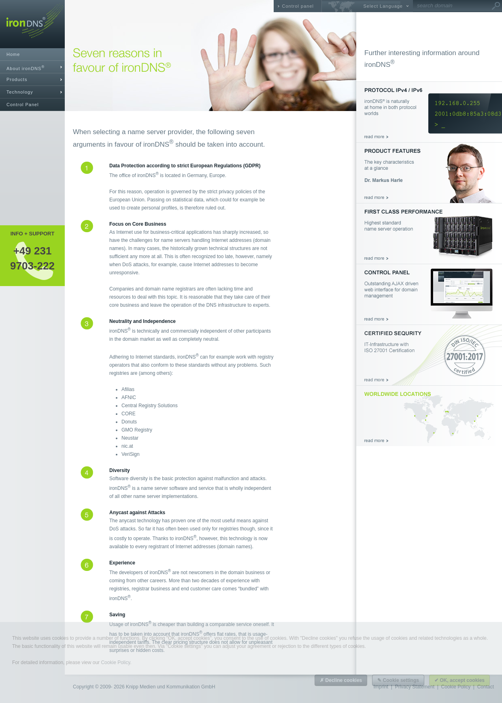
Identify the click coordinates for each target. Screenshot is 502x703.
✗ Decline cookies (341, 680)
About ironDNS (25, 68)
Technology (19, 92)
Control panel (298, 6)
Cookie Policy (115, 662)
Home (13, 54)
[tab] (32, 67)
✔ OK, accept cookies (459, 680)
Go (496, 6)
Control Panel (22, 104)
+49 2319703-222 (32, 258)
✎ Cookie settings (398, 680)
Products (16, 79)
